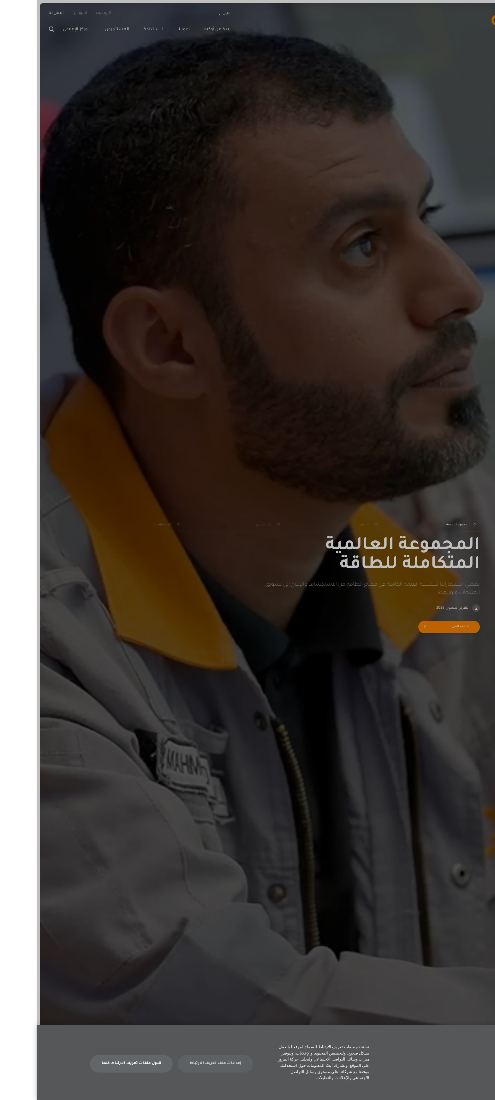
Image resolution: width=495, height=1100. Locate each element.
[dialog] (247, 1062)
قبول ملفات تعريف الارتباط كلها (94, 1063)
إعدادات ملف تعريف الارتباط (179, 1063)
